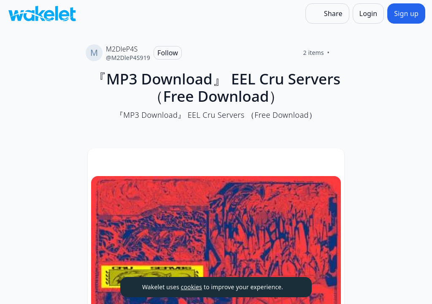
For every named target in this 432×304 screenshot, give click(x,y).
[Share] (327, 13)
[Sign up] (406, 13)
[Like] (339, 53)
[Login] (368, 13)
